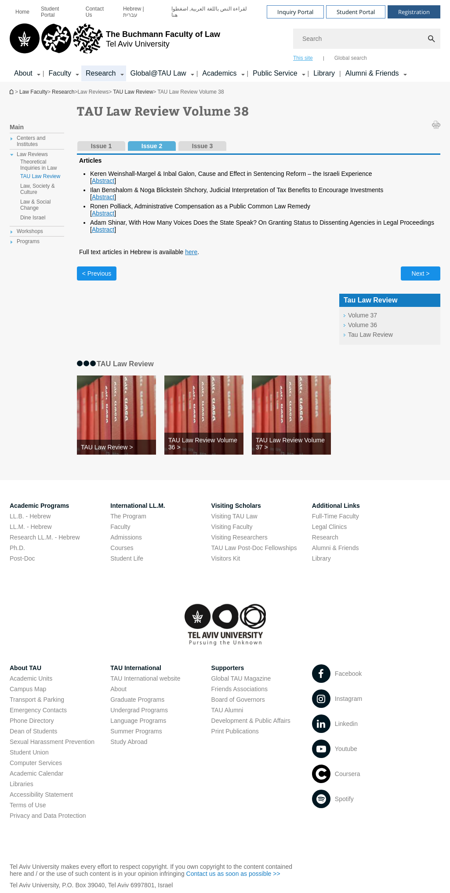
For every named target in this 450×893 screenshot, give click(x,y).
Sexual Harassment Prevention (52, 741)
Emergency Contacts (38, 710)
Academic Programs (39, 505)
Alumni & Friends (335, 547)
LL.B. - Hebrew (30, 516)
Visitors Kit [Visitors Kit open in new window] (225, 558)
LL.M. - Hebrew (31, 526)
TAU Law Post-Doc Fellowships (254, 547)
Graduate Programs (137, 699)
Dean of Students (33, 731)
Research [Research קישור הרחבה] (101, 73)
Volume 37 (362, 315)
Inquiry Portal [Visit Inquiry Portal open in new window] (295, 12)
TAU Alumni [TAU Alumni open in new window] (227, 710)
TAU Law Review (133, 92)
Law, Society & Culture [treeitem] (37, 189)
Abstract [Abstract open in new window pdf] (103, 180)
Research (63, 92)
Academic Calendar (36, 773)
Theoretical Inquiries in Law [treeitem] (38, 165)
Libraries (21, 783)
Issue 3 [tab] (202, 145)
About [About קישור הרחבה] (23, 73)
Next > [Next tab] (421, 273)
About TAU (25, 667)
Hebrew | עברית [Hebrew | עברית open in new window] (133, 12)
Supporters (227, 667)
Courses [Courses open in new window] (121, 547)
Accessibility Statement (41, 794)
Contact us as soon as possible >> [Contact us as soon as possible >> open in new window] (233, 873)
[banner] (225, 41)
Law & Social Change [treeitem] (35, 205)
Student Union (29, 752)
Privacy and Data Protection (48, 815)
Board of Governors (238, 699)
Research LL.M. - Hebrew (45, 537)
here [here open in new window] (191, 251)
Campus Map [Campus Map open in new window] (28, 689)
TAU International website (145, 678)
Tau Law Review (370, 334)
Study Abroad (128, 741)
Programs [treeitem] (28, 241)
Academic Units (31, 678)
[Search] (366, 39)
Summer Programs (136, 731)
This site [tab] (303, 58)
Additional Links (336, 505)
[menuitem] (22, 12)
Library (324, 73)
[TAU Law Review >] (116, 447)
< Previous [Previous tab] (97, 273)
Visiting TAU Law (234, 516)
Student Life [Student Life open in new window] (126, 558)
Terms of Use (28, 805)
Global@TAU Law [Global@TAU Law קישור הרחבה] (158, 73)
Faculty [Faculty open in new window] (120, 526)
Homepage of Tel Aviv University (12, 91)
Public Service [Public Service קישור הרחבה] (275, 73)
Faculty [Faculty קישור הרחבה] (59, 73)
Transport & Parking (37, 699)
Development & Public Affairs (250, 720)
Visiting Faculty (232, 526)
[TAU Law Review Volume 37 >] (291, 444)
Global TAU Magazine (241, 678)
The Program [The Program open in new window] (128, 516)
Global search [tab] (350, 58)
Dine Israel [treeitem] (32, 218)
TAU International (135, 667)
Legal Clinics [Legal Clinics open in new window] (329, 526)
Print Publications (235, 731)
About (118, 689)
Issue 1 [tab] (101, 145)
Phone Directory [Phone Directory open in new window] (32, 720)
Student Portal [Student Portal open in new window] (50, 12)
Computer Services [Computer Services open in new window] (36, 762)
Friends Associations (239, 689)
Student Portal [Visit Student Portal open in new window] (356, 12)
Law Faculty (33, 92)
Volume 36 (362, 324)
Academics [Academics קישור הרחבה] (219, 73)
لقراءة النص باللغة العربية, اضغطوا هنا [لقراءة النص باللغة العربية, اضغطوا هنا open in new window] (209, 12)
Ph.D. (17, 547)
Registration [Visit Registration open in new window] (414, 12)
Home (22, 12)
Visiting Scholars (236, 505)
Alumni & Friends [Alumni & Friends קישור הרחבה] (372, 73)
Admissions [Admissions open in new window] (126, 537)
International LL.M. (137, 505)
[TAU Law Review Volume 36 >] (204, 444)
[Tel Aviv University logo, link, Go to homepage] (115, 41)
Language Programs (138, 720)
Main (17, 127)
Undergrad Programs (139, 710)
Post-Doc (22, 558)
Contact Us (95, 12)
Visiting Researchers (239, 537)
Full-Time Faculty (335, 516)
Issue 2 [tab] (152, 145)
